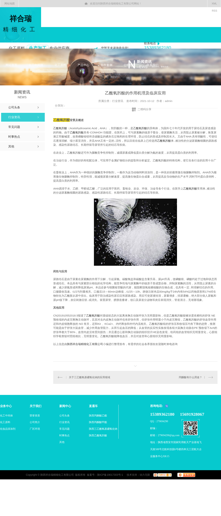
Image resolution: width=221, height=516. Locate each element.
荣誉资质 (35, 415)
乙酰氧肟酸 (60, 128)
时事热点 (64, 435)
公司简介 (129, 65)
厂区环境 (35, 428)
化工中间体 (36, 65)
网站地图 (9, 3)
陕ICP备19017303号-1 (110, 474)
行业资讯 (64, 422)
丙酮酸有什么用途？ (190, 377)
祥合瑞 (20, 24)
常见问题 (64, 428)
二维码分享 (144, 109)
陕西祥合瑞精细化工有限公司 (85, 344)
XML (214, 3)
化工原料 (60, 65)
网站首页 (11, 65)
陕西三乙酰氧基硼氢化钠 (103, 428)
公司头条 (64, 415)
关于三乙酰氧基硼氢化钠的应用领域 (89, 377)
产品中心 (83, 65)
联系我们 (152, 65)
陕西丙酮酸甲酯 (98, 422)
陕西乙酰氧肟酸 (98, 435)
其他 (61, 442)
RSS (214, 10)
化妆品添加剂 (7, 428)
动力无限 (145, 474)
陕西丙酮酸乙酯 (98, 415)
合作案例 (106, 65)
